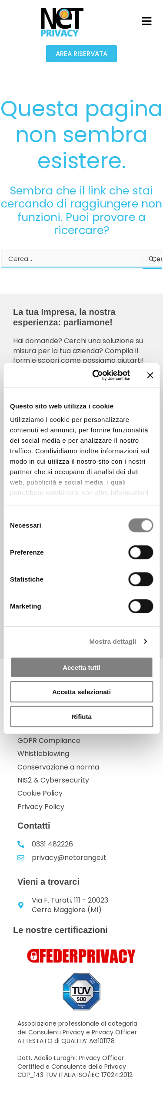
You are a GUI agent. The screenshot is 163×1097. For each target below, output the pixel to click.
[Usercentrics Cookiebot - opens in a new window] (96, 375)
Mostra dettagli (112, 641)
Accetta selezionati (81, 692)
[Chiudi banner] (150, 375)
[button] (146, 21)
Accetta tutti (81, 667)
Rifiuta (81, 716)
